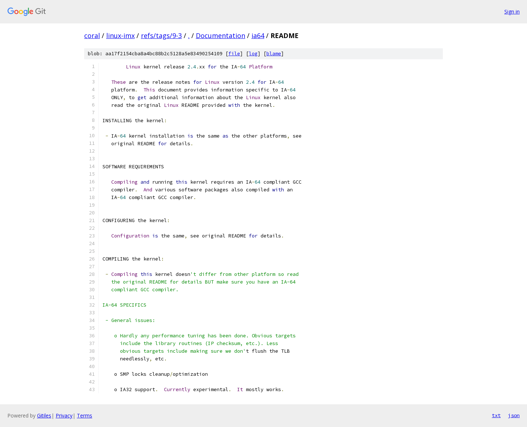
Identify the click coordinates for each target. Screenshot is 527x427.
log (253, 53)
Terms (84, 415)
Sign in (512, 11)
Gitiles (44, 415)
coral (92, 35)
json (514, 415)
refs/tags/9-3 (161, 35)
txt (496, 415)
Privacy (64, 415)
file (234, 53)
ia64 (257, 35)
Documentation (220, 35)
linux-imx (120, 35)
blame (273, 53)
